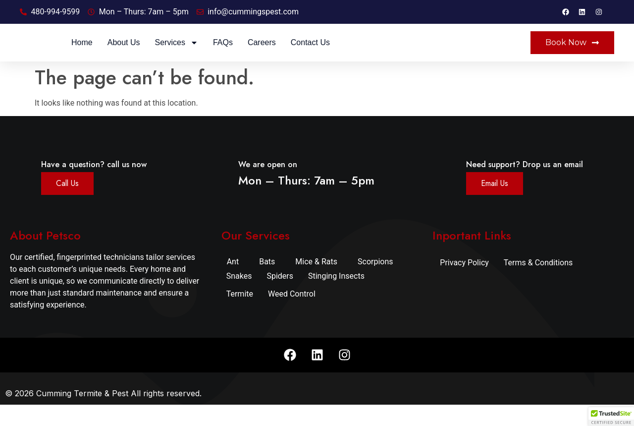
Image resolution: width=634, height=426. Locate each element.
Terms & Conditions (538, 283)
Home (194, 53)
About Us (236, 53)
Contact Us (422, 53)
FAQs (335, 53)
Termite (239, 314)
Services (289, 53)
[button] (611, 416)
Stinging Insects (336, 297)
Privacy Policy (464, 283)
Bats (267, 282)
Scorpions (375, 282)
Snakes (239, 297)
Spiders (279, 297)
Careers (374, 53)
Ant (233, 282)
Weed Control (292, 314)
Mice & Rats (316, 282)
